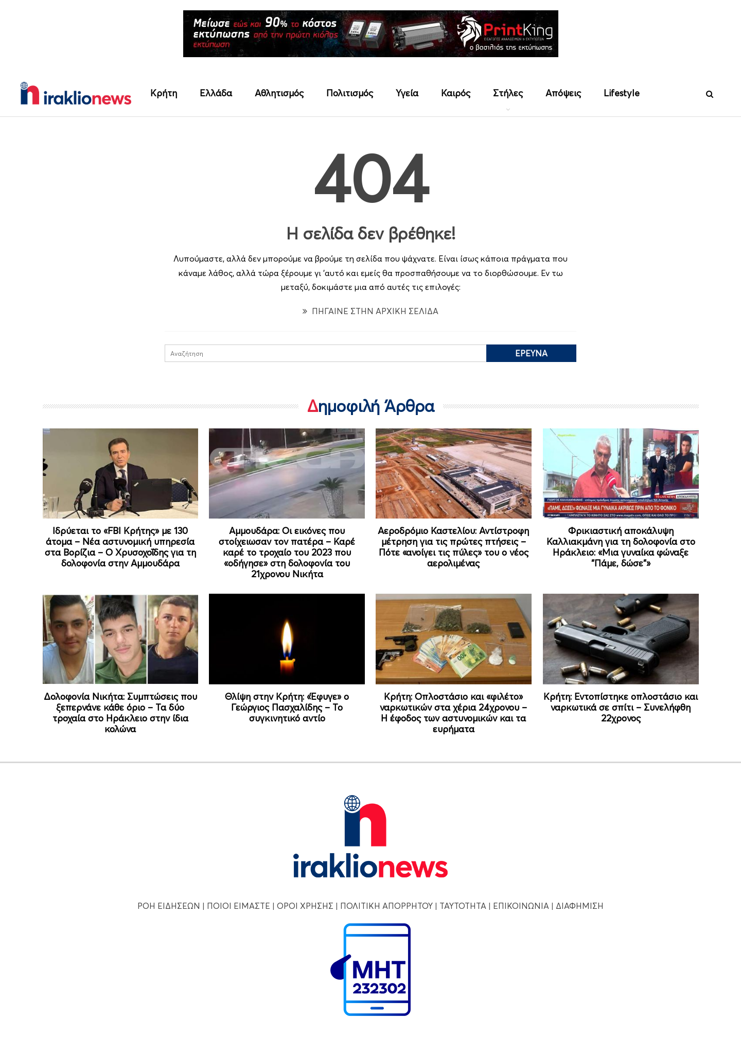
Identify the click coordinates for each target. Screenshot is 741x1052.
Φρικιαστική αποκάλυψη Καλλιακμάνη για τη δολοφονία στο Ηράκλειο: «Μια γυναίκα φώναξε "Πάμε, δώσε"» (620, 546)
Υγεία (407, 93)
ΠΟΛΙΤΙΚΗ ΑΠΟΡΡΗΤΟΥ (386, 906)
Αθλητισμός (279, 93)
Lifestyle (622, 93)
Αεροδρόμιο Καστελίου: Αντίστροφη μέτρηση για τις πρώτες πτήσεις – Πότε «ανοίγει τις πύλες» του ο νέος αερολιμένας (453, 546)
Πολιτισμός (349, 93)
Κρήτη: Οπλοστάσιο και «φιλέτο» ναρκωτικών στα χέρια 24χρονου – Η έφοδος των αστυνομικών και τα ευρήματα (453, 712)
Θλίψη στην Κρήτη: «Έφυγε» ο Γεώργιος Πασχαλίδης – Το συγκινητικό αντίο (287, 707)
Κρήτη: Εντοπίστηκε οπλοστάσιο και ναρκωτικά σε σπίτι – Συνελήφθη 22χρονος (620, 707)
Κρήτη (163, 93)
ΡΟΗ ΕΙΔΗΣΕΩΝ (168, 906)
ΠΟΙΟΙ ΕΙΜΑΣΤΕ (238, 906)
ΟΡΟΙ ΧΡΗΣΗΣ (305, 906)
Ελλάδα (216, 93)
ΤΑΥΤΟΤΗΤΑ (462, 906)
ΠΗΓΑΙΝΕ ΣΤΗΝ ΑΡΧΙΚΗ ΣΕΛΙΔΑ (370, 311)
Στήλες (508, 93)
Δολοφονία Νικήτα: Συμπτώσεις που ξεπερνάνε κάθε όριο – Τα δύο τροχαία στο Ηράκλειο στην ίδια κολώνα (120, 712)
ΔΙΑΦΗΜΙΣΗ (580, 906)
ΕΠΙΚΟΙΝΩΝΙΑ (521, 906)
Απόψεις (563, 93)
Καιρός (455, 93)
